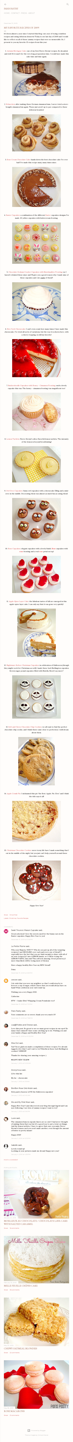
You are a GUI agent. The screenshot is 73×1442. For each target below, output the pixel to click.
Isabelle (14, 1145)
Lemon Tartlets (12, 439)
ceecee (14, 980)
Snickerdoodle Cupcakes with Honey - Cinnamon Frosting (31, 385)
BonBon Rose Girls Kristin (22, 1088)
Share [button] (6, 915)
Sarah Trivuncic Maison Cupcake (24, 930)
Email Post (13, 915)
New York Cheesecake (16, 329)
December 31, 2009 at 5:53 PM (21, 973)
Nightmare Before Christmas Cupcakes (23, 665)
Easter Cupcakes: (13, 215)
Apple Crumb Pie (14, 793)
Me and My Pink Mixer (20, 1102)
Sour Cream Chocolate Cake (18, 160)
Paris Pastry (11, 8)
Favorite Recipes (22, 918)
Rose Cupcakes (14, 549)
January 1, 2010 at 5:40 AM (20, 1095)
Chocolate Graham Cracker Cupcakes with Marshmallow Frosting (35, 272)
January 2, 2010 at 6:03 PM (21, 1138)
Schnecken (10, 104)
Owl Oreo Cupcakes (14, 491)
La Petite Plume (18, 946)
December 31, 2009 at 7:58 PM (22, 1018)
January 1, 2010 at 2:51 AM (20, 1081)
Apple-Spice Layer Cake (18, 601)
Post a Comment (11, 1160)
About (31, 13)
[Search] (67, 3)
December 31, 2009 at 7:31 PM (21, 1004)
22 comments (14, 1353)
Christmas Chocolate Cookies (19, 850)
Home (7, 13)
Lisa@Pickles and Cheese (22, 1025)
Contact (15, 13)
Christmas (12, 918)
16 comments (14, 1228)
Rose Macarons (14, 1411)
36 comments (14, 1290)
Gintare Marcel (43, 1435)
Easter (48, 215)
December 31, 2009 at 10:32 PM (22, 1036)
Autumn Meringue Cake (16, 51)
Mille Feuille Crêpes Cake (21, 1285)
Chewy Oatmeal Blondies (20, 1348)
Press (24, 13)
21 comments (14, 1415)
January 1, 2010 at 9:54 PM (20, 1111)
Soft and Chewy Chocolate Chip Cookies (24, 727)
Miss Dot (15, 1043)
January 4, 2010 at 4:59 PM (20, 1154)
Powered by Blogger (36, 1430)
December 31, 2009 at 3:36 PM (22, 939)
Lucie (13, 1118)
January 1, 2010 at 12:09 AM (21, 1063)
